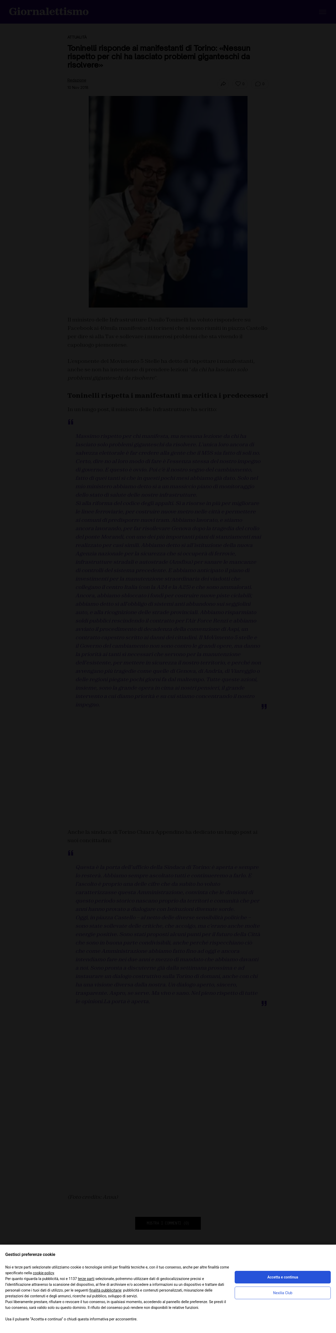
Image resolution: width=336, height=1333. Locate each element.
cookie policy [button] (43, 1273)
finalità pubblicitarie (105, 1290)
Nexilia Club (282, 1293)
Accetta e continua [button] (282, 1277)
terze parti (86, 1279)
